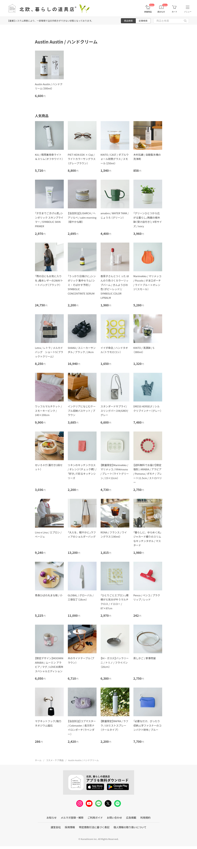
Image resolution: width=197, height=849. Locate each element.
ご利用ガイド (95, 817)
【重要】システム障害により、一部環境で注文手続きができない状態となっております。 (50, 20)
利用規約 (145, 817)
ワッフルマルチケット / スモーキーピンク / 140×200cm (48, 411)
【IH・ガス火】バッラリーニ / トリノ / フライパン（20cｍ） (115, 662)
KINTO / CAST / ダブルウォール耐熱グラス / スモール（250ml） (115, 159)
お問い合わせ (114, 817)
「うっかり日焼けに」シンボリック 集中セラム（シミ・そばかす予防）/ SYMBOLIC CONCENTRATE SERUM (82, 284)
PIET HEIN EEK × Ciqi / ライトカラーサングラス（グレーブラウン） (82, 159)
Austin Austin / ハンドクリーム (83, 760)
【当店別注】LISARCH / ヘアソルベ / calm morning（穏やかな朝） (82, 217)
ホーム (38, 760)
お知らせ (52, 817)
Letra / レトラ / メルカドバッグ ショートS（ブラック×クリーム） (49, 352)
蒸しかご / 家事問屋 (144, 658)
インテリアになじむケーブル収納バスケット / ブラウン (82, 411)
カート (174, 12)
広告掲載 (131, 817)
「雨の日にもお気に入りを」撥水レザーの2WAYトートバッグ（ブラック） (49, 280)
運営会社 (56, 827)
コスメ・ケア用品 (55, 760)
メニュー (187, 12)
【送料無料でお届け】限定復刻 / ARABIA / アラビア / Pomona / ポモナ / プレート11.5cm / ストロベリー (147, 473)
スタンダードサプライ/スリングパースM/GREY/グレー (114, 411)
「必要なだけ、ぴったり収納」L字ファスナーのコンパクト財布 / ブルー (147, 725)
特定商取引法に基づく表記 (94, 827)
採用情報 (70, 827)
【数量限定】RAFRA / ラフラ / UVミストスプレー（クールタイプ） (114, 725)
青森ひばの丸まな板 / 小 (49, 595)
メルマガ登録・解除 (72, 817)
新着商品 (148, 12)
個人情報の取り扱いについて (129, 827)
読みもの (161, 12)
